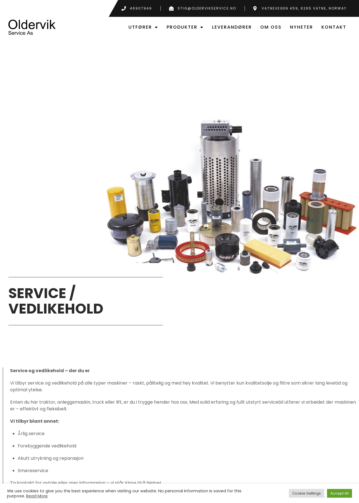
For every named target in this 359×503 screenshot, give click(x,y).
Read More (37, 496)
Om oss (271, 27)
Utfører (143, 27)
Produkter (185, 27)
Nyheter (301, 27)
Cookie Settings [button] (306, 493)
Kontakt (333, 27)
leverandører (232, 27)
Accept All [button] (339, 493)
